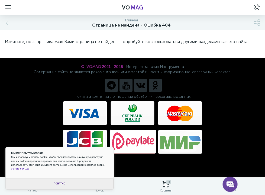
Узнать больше (20, 168)
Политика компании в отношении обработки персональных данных (132, 97)
